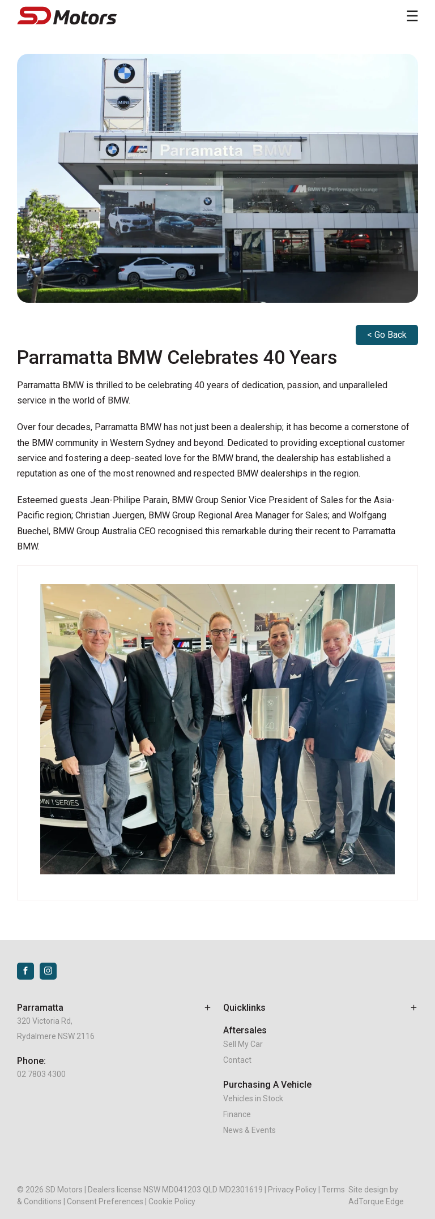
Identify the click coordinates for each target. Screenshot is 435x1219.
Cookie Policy (171, 1201)
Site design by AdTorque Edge (376, 1195)
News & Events (249, 1130)
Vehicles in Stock (253, 1098)
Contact (237, 1060)
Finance (237, 1114)
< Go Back (387, 334)
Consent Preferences (105, 1201)
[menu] (412, 16)
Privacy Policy (292, 1189)
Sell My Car (243, 1044)
